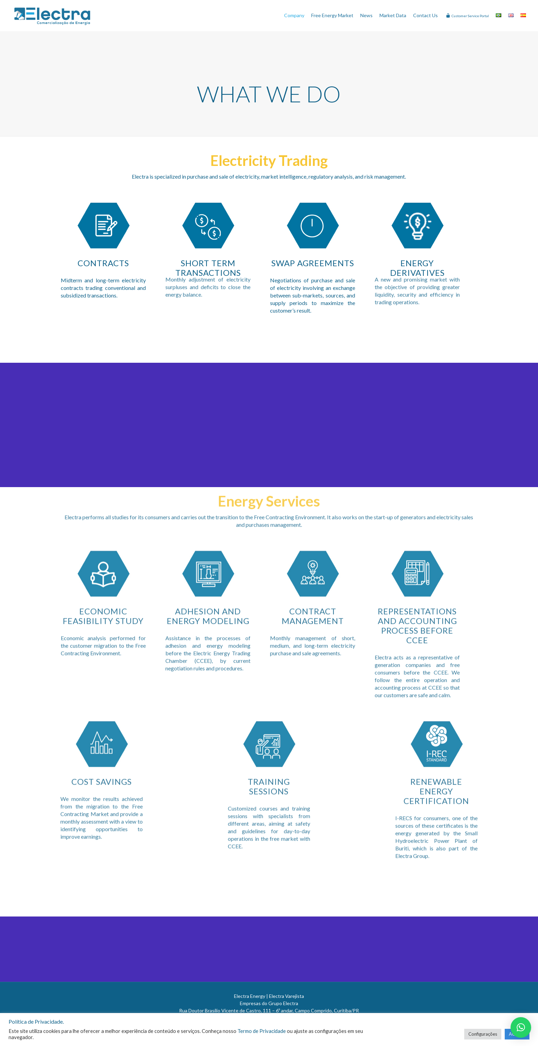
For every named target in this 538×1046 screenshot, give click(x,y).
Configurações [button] (482, 1034)
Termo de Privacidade (261, 1031)
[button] (521, 1027)
